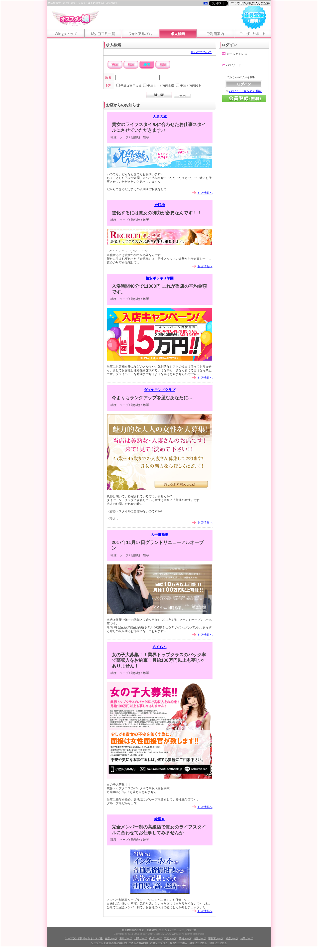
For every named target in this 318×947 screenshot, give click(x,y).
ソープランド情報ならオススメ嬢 (84, 938)
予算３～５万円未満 (160, 86)
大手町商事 (159, 535)
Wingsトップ (65, 33)
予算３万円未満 (130, 86)
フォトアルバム (140, 33)
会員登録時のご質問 (133, 930)
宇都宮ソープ (215, 938)
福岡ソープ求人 (218, 943)
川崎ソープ (140, 938)
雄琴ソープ (246, 938)
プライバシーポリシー (171, 930)
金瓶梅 (159, 205)
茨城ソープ (185, 938)
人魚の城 (160, 117)
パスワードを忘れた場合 (245, 91)
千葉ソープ (170, 938)
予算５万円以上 (190, 86)
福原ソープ (232, 938)
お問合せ (191, 930)
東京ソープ (125, 938)
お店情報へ (205, 193)
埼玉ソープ (200, 938)
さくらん (160, 647)
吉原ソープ (111, 938)
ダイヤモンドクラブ (159, 390)
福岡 (162, 65)
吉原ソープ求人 (159, 943)
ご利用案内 (215, 33)
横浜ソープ (155, 938)
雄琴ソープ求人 (198, 943)
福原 (130, 65)
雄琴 (146, 65)
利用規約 (152, 930)
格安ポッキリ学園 (160, 278)
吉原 (114, 65)
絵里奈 (159, 819)
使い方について (201, 52)
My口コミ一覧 (103, 33)
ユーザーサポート (252, 33)
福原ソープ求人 (178, 943)
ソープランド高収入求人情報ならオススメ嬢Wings (120, 943)
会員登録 (253, 16)
